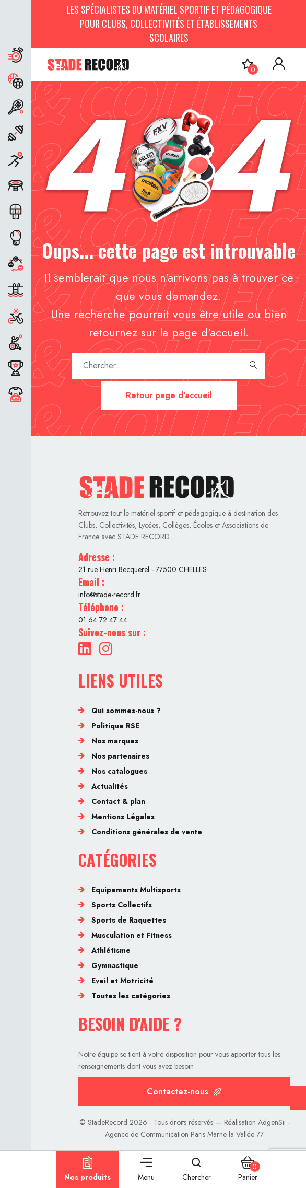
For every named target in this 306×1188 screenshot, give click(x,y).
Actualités (109, 786)
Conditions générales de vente (146, 831)
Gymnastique (114, 965)
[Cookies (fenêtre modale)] (298, 1098)
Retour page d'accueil (169, 395)
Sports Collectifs (121, 905)
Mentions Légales (123, 816)
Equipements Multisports (136, 889)
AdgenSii (272, 1122)
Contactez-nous (184, 1092)
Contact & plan (118, 801)
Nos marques (114, 741)
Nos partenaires (120, 756)
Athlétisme (111, 950)
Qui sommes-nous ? (126, 710)
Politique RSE (115, 725)
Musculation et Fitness (131, 935)
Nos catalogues (119, 771)
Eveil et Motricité (122, 980)
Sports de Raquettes (128, 920)
